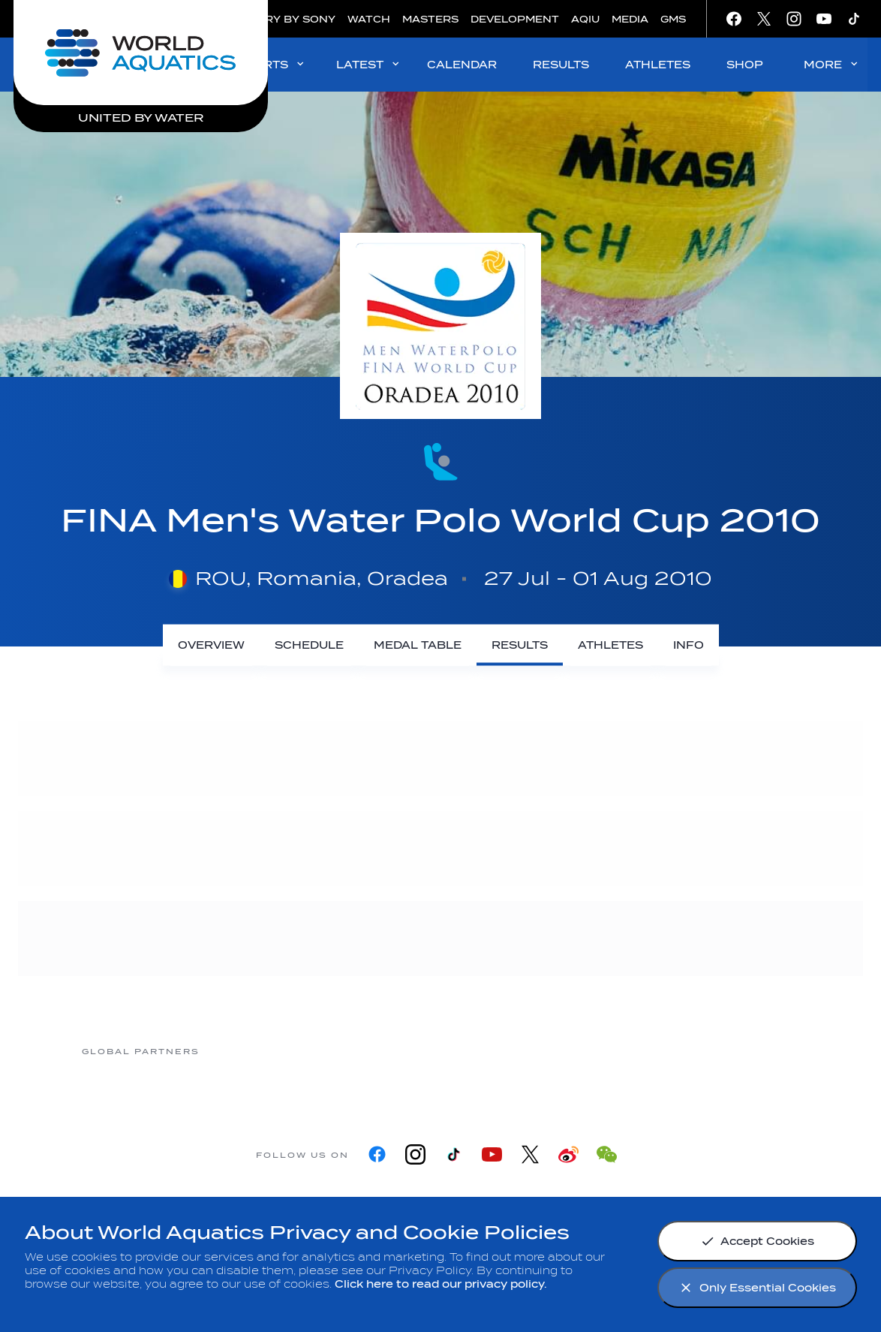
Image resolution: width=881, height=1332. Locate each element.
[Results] (520, 645)
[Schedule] (309, 645)
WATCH (368, 19)
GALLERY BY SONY (281, 19)
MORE (832, 64)
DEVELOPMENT (515, 19)
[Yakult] (739, 1050)
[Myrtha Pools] (259, 1050)
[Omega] (499, 1050)
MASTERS (430, 19)
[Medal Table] (418, 645)
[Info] (688, 645)
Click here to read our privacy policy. (441, 1284)
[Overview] (211, 645)
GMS (673, 19)
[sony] (619, 1050)
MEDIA (630, 19)
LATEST (368, 64)
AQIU (585, 19)
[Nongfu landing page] (379, 1050)
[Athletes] (610, 645)
